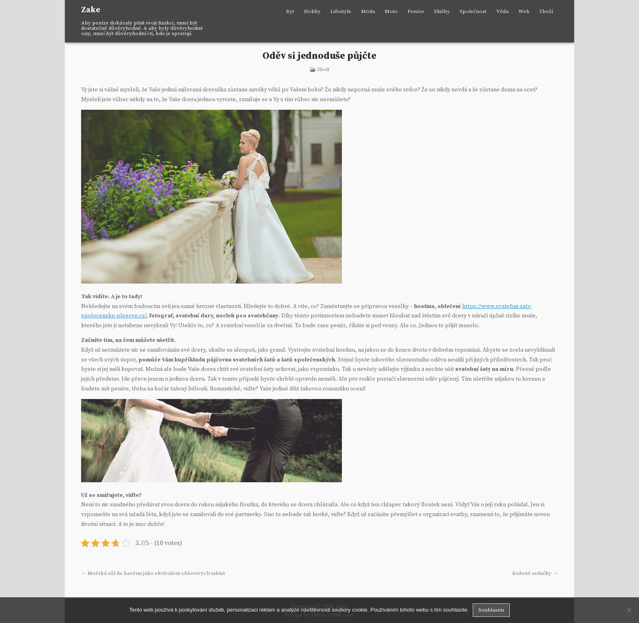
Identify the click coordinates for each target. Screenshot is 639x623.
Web (523, 11)
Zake (90, 10)
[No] (629, 610)
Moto (391, 11)
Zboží (546, 11)
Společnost (473, 11)
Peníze (416, 11)
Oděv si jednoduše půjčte (319, 56)
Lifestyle (341, 11)
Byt (290, 11)
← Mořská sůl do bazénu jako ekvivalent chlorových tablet (153, 573)
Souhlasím (491, 610)
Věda (502, 11)
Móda (368, 11)
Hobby (312, 11)
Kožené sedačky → (535, 573)
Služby (442, 11)
